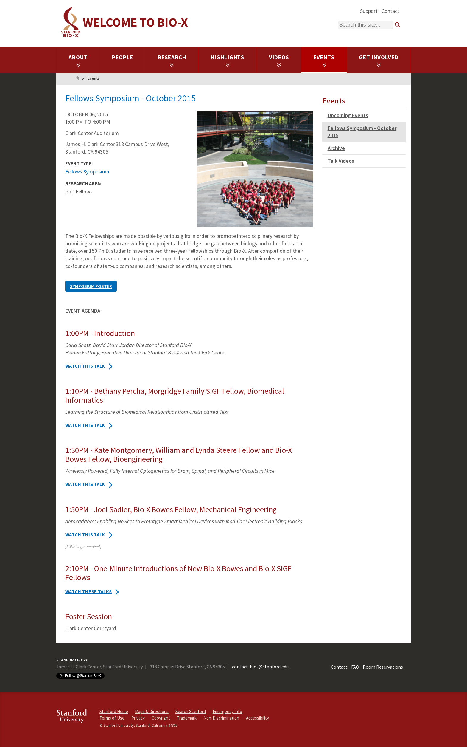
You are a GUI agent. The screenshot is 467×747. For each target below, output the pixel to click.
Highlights (228, 60)
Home (77, 78)
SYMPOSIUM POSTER (91, 286)
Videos (279, 60)
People (122, 57)
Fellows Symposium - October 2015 (362, 132)
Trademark (187, 718)
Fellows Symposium (87, 171)
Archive (336, 148)
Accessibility (257, 718)
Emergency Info (227, 711)
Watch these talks (88, 591)
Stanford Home (113, 711)
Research (172, 60)
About (78, 60)
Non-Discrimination (221, 718)
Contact (390, 10)
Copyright (161, 718)
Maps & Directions (152, 711)
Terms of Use (111, 718)
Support (369, 10)
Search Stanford (190, 711)
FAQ (355, 667)
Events (324, 60)
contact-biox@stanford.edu (260, 666)
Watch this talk (85, 366)
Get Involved (378, 60)
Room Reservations (383, 667)
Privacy (138, 718)
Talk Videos (341, 160)
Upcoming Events (348, 115)
